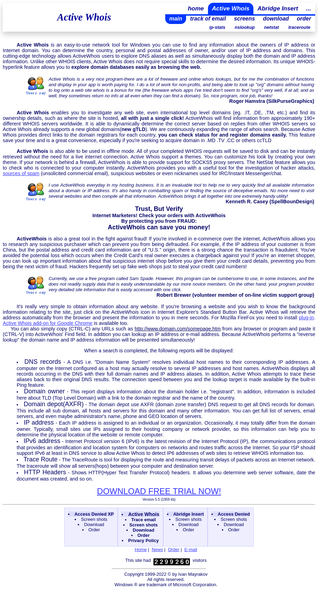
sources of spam (21, 173)
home (196, 8)
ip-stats (217, 27)
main (175, 19)
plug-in (306, 317)
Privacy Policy (143, 540)
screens (244, 19)
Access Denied (234, 514)
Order (94, 529)
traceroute (299, 27)
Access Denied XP (94, 514)
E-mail (190, 549)
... (308, 8)
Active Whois (230, 8)
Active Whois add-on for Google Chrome (47, 323)
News (157, 549)
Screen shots (94, 519)
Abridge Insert (278, 8)
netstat (271, 27)
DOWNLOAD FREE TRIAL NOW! (159, 491)
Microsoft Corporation (194, 584)
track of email (208, 19)
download (276, 19)
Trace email (143, 519)
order (304, 19)
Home (141, 549)
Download (94, 524)
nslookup (245, 27)
